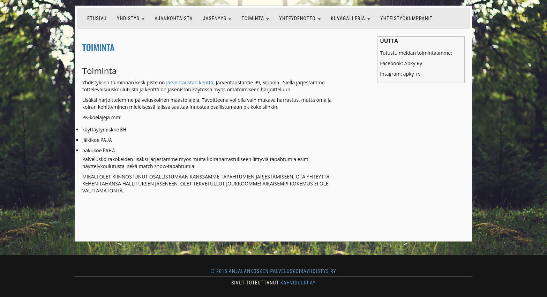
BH (123, 129)
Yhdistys (130, 18)
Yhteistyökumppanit (406, 18)
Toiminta (255, 18)
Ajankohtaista (174, 18)
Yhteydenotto (300, 18)
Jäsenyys (217, 18)
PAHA (109, 150)
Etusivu (97, 18)
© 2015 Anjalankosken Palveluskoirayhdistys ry (273, 271)
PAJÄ (106, 140)
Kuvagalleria (350, 18)
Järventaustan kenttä (189, 82)
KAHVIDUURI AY (298, 282)
